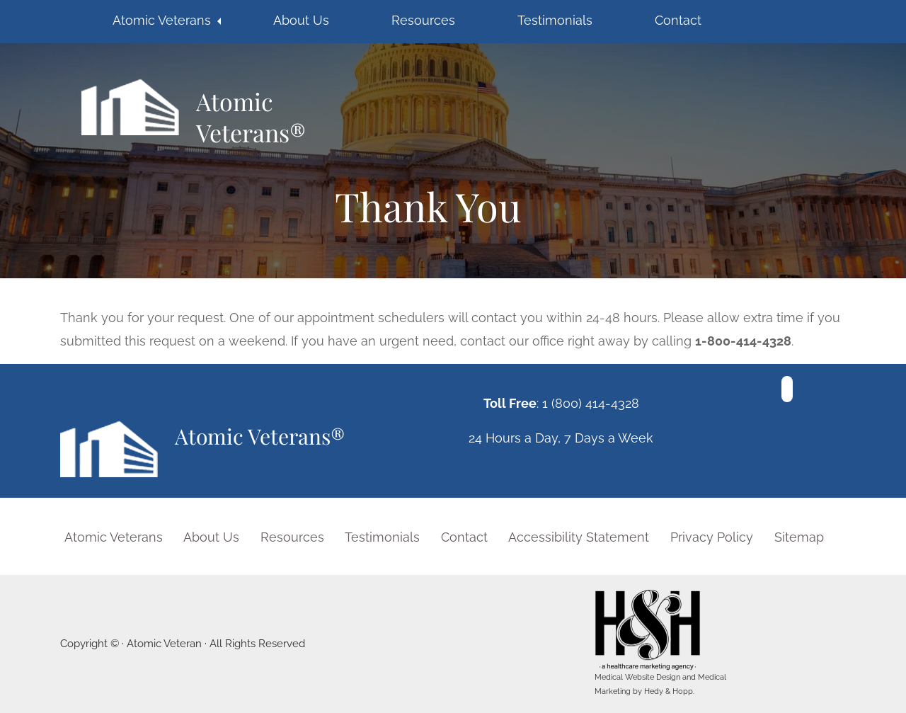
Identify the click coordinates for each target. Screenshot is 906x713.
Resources (423, 20)
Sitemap (799, 537)
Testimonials (554, 20)
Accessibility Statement (578, 537)
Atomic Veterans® (251, 116)
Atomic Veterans (162, 20)
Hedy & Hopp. (669, 691)
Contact (678, 20)
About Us (301, 20)
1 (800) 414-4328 (590, 403)
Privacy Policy (711, 537)
